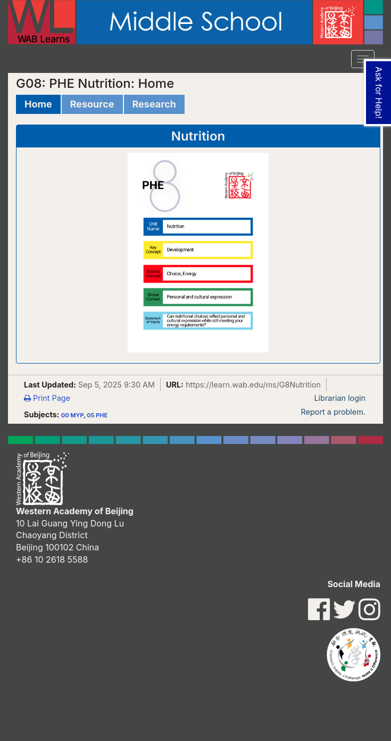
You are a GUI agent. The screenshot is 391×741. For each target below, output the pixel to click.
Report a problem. (333, 411)
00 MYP (72, 415)
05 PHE (97, 415)
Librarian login (339, 397)
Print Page (47, 397)
